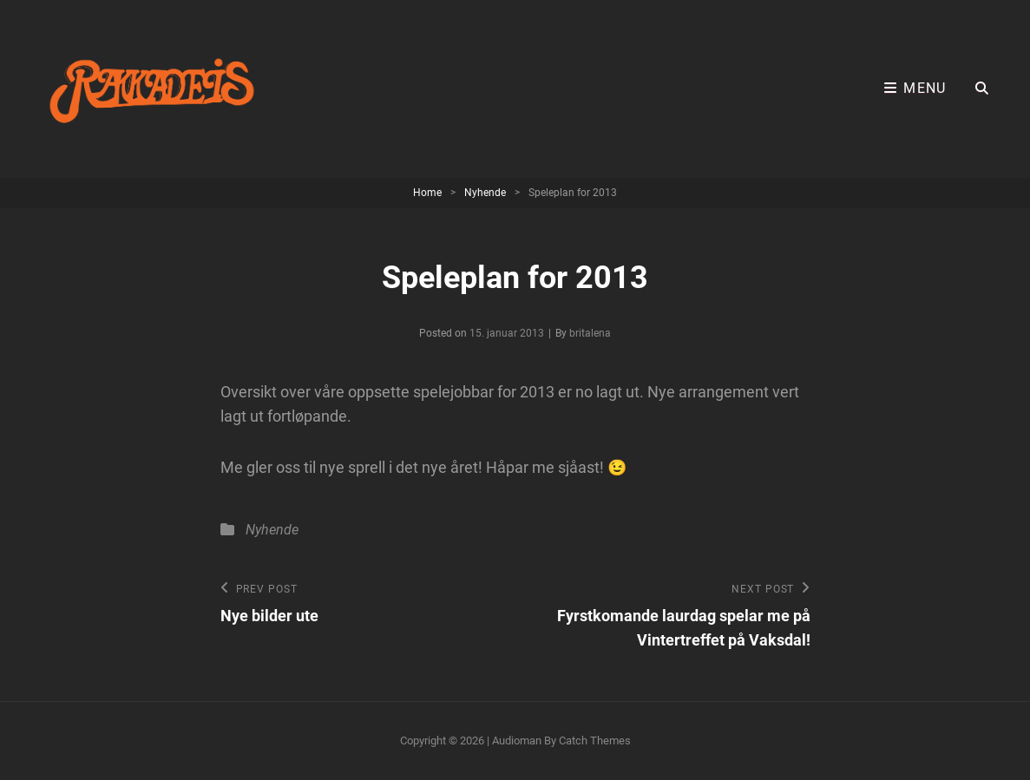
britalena (590, 333)
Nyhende (485, 193)
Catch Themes (595, 740)
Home (427, 193)
